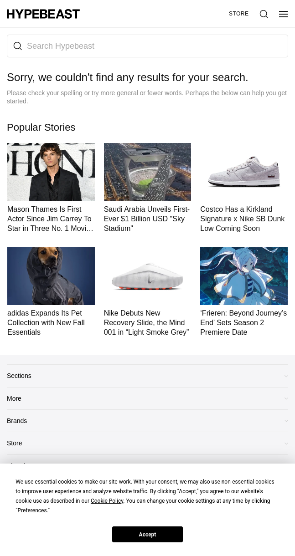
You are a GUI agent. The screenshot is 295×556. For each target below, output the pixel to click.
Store (239, 13)
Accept (147, 534)
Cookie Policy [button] (107, 501)
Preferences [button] (32, 510)
